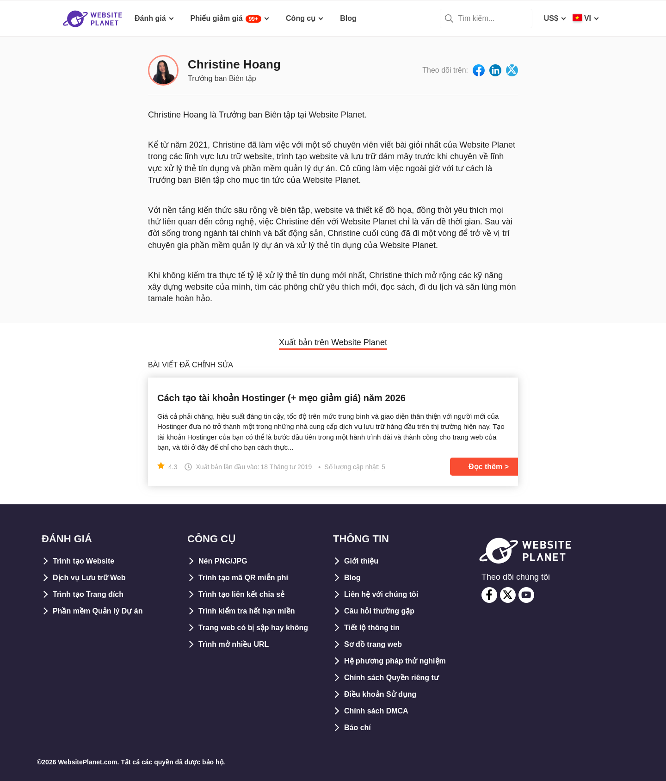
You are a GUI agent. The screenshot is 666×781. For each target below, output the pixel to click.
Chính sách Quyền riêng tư (391, 678)
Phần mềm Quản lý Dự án (97, 611)
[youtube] (526, 595)
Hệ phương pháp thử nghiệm (395, 661)
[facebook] (489, 595)
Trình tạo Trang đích (88, 594)
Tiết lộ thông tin (372, 628)
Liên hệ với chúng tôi (381, 594)
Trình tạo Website (83, 561)
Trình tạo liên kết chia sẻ (241, 594)
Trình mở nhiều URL (233, 644)
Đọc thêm (485, 467)
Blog (352, 578)
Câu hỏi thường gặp (379, 611)
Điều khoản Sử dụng (380, 694)
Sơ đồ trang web (373, 644)
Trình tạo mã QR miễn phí (243, 578)
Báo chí (357, 727)
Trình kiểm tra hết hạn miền (246, 611)
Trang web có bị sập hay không (253, 628)
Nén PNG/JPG (222, 561)
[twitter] (508, 595)
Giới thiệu (361, 561)
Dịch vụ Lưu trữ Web (89, 578)
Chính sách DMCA (376, 711)
